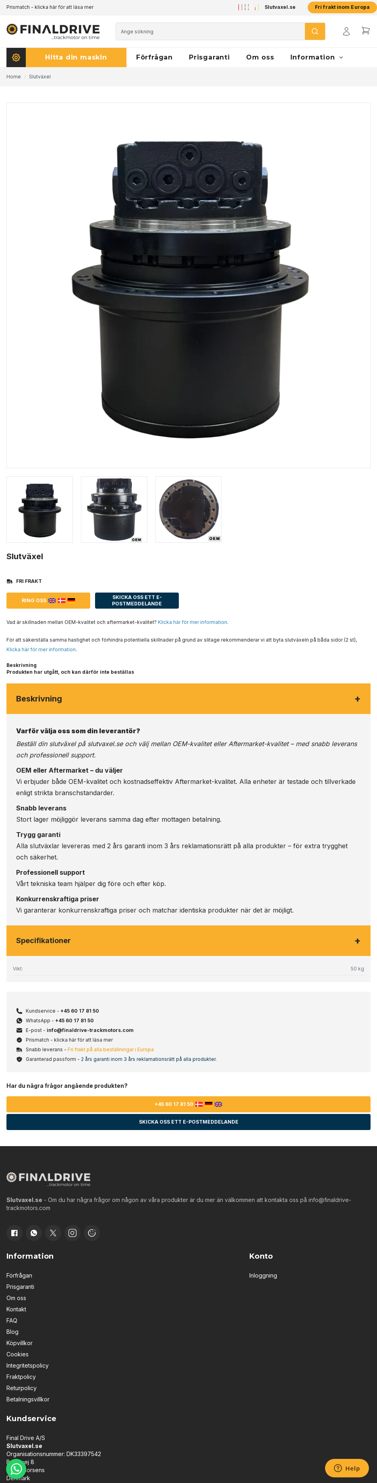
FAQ (11, 1320)
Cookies (17, 1354)
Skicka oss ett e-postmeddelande (137, 600)
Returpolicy (21, 1388)
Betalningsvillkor (28, 1399)
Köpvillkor (19, 1342)
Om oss (16, 1297)
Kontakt (16, 1309)
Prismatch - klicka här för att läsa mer (49, 7)
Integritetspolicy (27, 1365)
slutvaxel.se (105, 744)
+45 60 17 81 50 (79, 1011)
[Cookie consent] (92, 1233)
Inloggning (263, 1275)
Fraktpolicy (21, 1376)
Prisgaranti (20, 1286)
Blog (12, 1331)
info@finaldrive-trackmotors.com (90, 1030)
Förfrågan (19, 1275)
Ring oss (48, 601)
